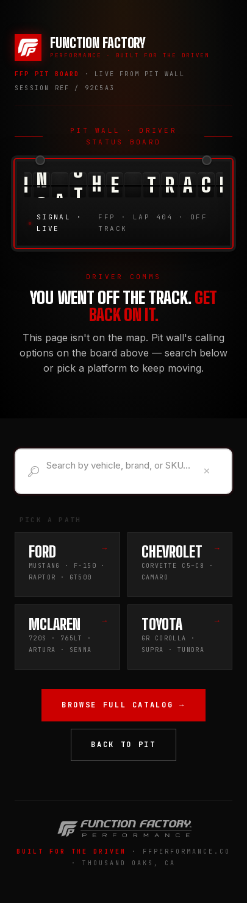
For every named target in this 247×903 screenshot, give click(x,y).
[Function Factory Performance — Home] (112, 47)
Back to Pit (123, 744)
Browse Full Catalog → (123, 705)
